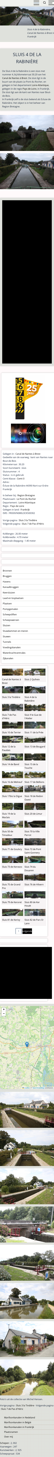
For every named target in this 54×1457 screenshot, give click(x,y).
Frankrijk (25, 509)
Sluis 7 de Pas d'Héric (33, 523)
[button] (27, 1045)
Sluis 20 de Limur (33, 813)
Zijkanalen (8, 658)
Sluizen (6, 625)
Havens (7, 581)
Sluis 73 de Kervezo (12, 866)
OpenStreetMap (38, 1088)
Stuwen (7, 636)
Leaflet (25, 1088)
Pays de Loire (29, 88)
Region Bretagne (26, 495)
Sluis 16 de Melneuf (12, 782)
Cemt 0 (20, 478)
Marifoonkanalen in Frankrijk (19, 1427)
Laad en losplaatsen (13, 598)
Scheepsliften (10, 614)
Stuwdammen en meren (15, 630)
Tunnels (7, 641)
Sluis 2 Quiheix (32, 679)
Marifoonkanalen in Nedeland (19, 1417)
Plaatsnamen (11, 1431)
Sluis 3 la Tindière (28, 520)
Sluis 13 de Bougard (35, 746)
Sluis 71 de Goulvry (12, 849)
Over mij (8, 1436)
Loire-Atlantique (40, 85)
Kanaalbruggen (11, 587)
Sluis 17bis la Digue (12, 796)
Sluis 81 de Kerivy (11, 919)
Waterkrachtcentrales (14, 652)
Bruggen (7, 576)
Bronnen (7, 570)
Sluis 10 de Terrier (11, 732)
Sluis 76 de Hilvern (34, 884)
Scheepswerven (11, 620)
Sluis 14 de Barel (10, 764)
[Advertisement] (27, 282)
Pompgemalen (10, 609)
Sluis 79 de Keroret (12, 902)
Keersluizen (9, 592)
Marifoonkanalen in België (17, 1422)
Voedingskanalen (12, 647)
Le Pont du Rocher (26, 498)
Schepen (4, 1443)
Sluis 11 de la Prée (34, 732)
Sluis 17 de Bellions (34, 782)
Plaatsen (7, 603)
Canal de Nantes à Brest (14, 78)
